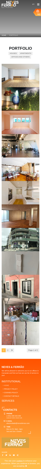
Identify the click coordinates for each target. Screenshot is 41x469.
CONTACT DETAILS (11, 396)
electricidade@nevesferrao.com (18, 423)
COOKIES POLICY (11, 392)
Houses (13, 53)
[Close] (26, 466)
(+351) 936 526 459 (13, 416)
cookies (19, 461)
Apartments (25, 53)
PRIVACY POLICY (11, 389)
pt (33, 4)
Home (4, 35)
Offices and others (20, 57)
